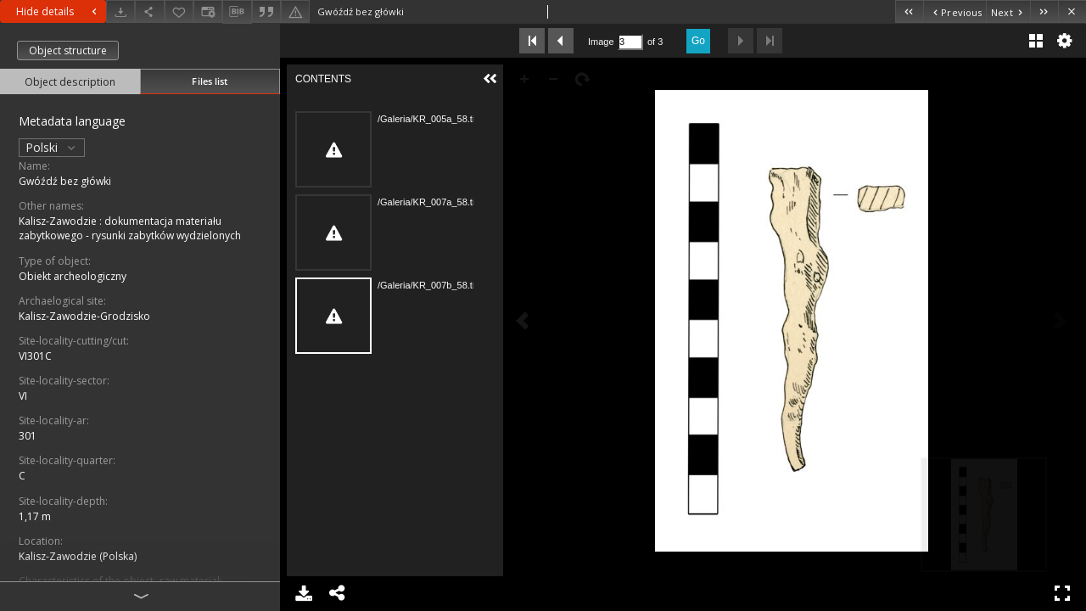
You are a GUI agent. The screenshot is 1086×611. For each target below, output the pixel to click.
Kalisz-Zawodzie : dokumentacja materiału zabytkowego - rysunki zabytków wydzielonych (130, 228)
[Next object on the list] (1008, 11)
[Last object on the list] (1044, 11)
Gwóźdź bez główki (65, 181)
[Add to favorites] (179, 11)
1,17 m (35, 516)
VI (23, 396)
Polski (51, 147)
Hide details (58, 11)
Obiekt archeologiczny (72, 276)
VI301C (35, 356)
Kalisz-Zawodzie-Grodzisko (84, 316)
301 (27, 436)
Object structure (68, 50)
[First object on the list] (909, 11)
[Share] (149, 11)
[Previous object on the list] (954, 11)
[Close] (1072, 11)
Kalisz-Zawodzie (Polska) (78, 556)
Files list (209, 81)
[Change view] (207, 11)
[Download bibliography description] (236, 12)
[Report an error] (295, 11)
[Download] (120, 11)
